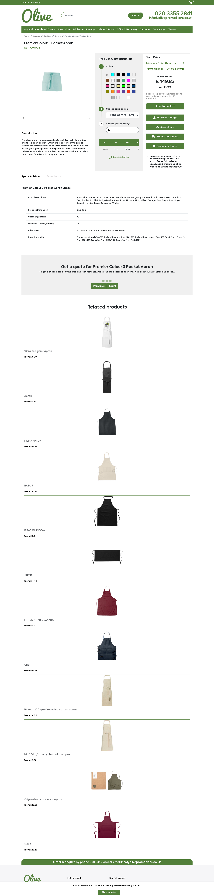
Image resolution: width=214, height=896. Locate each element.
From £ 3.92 (30, 626)
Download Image (165, 117)
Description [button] (29, 133)
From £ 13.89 (30, 491)
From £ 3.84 (30, 536)
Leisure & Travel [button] (106, 29)
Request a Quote (165, 146)
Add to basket (165, 106)
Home (26, 36)
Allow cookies (109, 892)
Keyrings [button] (90, 29)
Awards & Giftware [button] (45, 29)
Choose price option (117, 109)
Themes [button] (172, 29)
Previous (99, 286)
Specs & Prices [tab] (31, 176)
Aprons (58, 36)
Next (112, 286)
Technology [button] (159, 29)
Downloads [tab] (54, 176)
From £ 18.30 (30, 805)
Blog (37, 2)
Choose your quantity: (118, 124)
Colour (109, 67)
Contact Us (27, 2)
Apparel (36, 36)
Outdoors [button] (145, 29)
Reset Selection (119, 157)
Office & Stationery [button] (127, 29)
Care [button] (68, 29)
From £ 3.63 (30, 402)
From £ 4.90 (30, 715)
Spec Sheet (165, 127)
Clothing (47, 36)
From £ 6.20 (30, 357)
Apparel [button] (28, 29)
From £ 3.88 (30, 760)
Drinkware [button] (78, 29)
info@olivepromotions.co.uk (171, 18)
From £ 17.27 (30, 671)
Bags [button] (60, 29)
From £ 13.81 (30, 447)
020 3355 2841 (174, 14)
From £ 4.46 (30, 581)
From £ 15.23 (30, 850)
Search (135, 15)
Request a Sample (165, 136)
